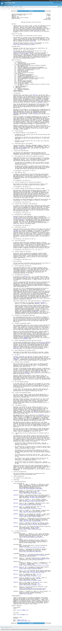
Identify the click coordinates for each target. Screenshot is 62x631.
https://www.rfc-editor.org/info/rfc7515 (33, 501)
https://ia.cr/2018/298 (26, 594)
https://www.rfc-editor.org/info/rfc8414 (30, 580)
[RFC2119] (19, 148)
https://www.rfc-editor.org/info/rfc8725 (23, 44)
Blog (60, 0)
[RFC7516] (35, 113)
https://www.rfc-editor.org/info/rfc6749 (30, 568)
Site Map (2, 627)
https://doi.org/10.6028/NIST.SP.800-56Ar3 (31, 488)
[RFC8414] (27, 372)
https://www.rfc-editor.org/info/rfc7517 (30, 576)
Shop (53, 0)
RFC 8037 (26, 520)
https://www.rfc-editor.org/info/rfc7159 (33, 572)
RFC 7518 (43, 506)
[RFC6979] (35, 311)
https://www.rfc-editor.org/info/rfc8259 (30, 529)
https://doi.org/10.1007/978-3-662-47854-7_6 (31, 537)
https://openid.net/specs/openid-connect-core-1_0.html (34, 565)
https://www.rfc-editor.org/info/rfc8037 (30, 521)
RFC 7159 (33, 571)
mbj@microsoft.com (21, 620)
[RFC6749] (40, 101)
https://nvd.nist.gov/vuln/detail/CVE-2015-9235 (32, 547)
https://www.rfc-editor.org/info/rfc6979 (33, 497)
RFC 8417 (37, 583)
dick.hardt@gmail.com (22, 614)
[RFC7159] (15, 217)
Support (15, 6)
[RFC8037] (26, 337)
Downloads (57, 0)
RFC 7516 (21, 504)
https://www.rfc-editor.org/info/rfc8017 (30, 516)
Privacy (10, 627)
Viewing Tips (7, 627)
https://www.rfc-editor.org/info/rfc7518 (30, 508)
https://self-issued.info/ (24, 621)
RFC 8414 (38, 578)
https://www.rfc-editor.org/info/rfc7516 (30, 505)
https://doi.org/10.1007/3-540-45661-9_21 (30, 551)
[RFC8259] (20, 219)
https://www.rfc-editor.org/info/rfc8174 (35, 524)
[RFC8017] (43, 302)
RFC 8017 (21, 515)
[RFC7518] (25, 114)
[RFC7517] (37, 372)
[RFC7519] (35, 95)
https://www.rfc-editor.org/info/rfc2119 (30, 493)
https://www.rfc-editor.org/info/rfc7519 (30, 512)
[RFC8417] (35, 411)
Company (20, 6)
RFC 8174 (35, 524)
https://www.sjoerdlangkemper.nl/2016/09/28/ (34, 555)
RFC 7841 (34, 41)
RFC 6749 (21, 568)
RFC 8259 (37, 527)
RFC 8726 (47, 11)
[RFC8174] (25, 148)
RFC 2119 (37, 491)
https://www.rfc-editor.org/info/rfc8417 (30, 585)
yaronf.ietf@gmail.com (22, 610)
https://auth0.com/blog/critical (41, 559)
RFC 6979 (32, 497)
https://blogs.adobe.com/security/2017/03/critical (33, 588)
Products (7, 6)
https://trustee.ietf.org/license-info (24, 52)
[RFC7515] (15, 113)
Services (11, 6)
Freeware (3, 6)
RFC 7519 (37, 30)
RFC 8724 (14, 11)
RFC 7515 (31, 500)
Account (50, 0)
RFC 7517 (39, 574)
